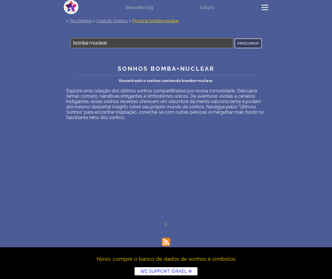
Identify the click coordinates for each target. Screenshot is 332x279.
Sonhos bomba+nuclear (166, 68)
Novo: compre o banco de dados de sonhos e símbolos (166, 259)
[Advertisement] (166, 162)
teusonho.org (139, 7)
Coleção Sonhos (112, 20)
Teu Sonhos (81, 20)
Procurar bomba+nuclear (155, 20)
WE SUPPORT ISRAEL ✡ (166, 271)
